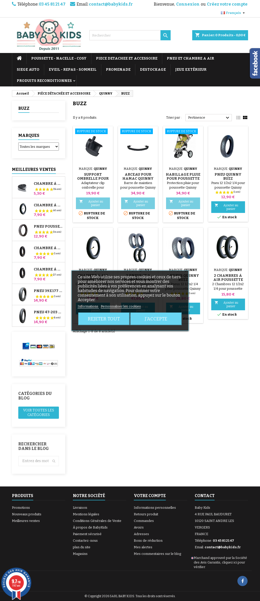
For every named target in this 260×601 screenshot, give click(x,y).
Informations (88, 306)
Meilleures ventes (26, 521)
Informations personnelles (155, 507)
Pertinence (209, 118)
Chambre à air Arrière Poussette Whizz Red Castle (48, 269)
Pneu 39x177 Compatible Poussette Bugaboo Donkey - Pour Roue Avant (48, 291)
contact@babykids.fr (111, 4)
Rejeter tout (104, 319)
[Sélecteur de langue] (233, 13)
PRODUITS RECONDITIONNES (44, 81)
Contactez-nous (85, 540)
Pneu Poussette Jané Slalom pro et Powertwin (48, 227)
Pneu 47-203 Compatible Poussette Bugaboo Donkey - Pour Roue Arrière (48, 312)
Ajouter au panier (91, 203)
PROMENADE (118, 69)
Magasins (80, 554)
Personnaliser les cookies (121, 306)
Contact (205, 495)
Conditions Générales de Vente (97, 521)
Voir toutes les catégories (38, 412)
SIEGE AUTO (28, 69)
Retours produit (146, 514)
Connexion (188, 4)
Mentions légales (86, 514)
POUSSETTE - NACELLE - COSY (59, 58)
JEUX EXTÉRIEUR (190, 69)
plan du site (81, 547)
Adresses (141, 534)
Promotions (21, 507)
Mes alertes (143, 547)
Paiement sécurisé (87, 534)
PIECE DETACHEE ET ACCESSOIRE (126, 58)
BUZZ (23, 108)
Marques (28, 135)
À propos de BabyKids (90, 527)
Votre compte (150, 495)
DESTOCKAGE (153, 69)
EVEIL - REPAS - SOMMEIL (72, 69)
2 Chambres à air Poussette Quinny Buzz (228, 280)
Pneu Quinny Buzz (228, 176)
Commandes (144, 521)
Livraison (80, 507)
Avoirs (139, 527)
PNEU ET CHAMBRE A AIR (190, 58)
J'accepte (156, 319)
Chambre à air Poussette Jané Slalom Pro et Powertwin (48, 205)
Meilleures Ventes (34, 169)
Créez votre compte (227, 4)
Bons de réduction (148, 540)
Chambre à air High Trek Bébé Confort (48, 184)
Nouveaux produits (26, 514)
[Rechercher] (130, 35)
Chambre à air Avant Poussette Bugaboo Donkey (48, 248)
